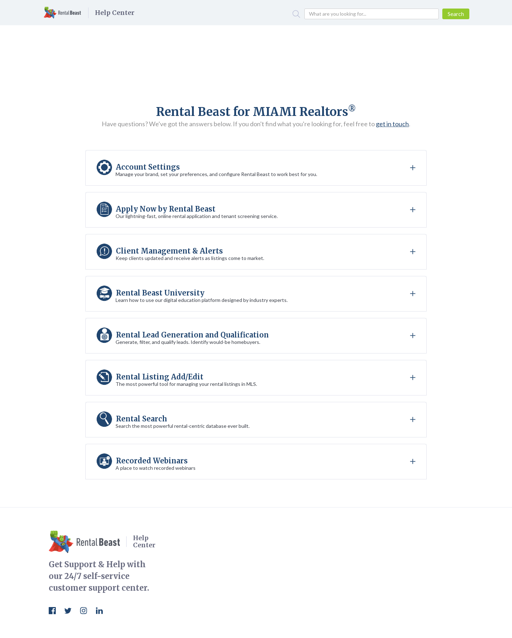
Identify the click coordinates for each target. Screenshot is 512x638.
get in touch (392, 124)
